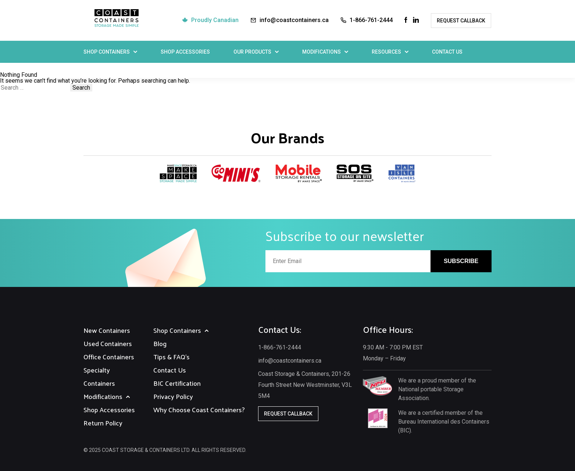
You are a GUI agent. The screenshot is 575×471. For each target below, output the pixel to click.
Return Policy (102, 423)
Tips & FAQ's (171, 356)
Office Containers (108, 356)
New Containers (106, 330)
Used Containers (107, 343)
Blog (160, 343)
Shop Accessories (185, 52)
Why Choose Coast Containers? (199, 409)
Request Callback (461, 21)
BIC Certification (177, 383)
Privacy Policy (173, 396)
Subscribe (461, 261)
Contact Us (447, 52)
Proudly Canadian (215, 20)
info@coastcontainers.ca (294, 20)
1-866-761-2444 (371, 20)
